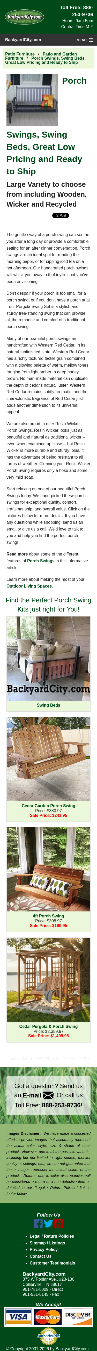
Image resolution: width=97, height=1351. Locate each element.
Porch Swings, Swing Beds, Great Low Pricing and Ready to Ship (45, 60)
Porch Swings (41, 561)
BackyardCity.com (23, 40)
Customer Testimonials (52, 1263)
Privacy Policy (44, 1249)
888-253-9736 (61, 1105)
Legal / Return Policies (52, 1236)
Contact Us (40, 1256)
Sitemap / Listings (47, 1243)
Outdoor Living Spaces (29, 586)
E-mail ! (39, 1095)
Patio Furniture (20, 54)
